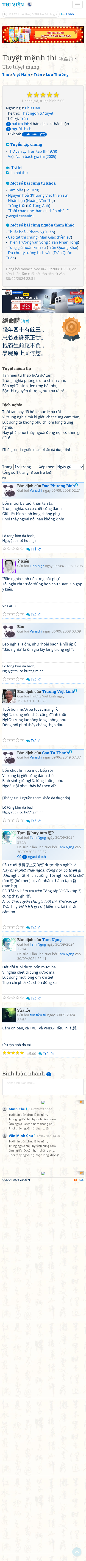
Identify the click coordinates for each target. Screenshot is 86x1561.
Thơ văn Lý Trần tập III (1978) (32, 151)
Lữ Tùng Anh (38, 205)
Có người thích (31, 856)
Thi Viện (13, 4)
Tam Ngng (38, 837)
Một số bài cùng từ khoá (31, 183)
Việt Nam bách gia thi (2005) (32, 156)
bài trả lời (17, 123)
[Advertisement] (43, 1142)
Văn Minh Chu (21, 1216)
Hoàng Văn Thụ (40, 200)
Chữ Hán (32, 108)
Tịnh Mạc (37, 565)
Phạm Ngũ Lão (41, 231)
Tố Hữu (31, 190)
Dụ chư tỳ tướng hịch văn (30, 252)
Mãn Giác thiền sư (55, 237)
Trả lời (16, 167)
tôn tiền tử (50, 273)
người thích (18, 128)
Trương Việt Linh (59, 691)
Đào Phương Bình (60, 485)
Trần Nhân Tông (64, 242)
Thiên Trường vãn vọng (28, 242)
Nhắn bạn (16, 200)
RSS (79, 1342)
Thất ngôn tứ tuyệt (37, 113)
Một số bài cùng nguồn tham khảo (40, 225)
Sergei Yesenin (19, 216)
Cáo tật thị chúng (23, 237)
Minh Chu (17, 1189)
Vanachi (27, 269)
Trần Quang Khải (62, 247)
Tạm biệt (15, 190)
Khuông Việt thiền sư (49, 195)
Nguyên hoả (18, 195)
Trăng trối (16, 205)
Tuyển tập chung (24, 144)
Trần (24, 118)
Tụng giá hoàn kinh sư (27, 247)
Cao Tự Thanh (57, 752)
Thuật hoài (17, 231)
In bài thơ (19, 172)
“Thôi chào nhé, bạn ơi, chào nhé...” (38, 210)
